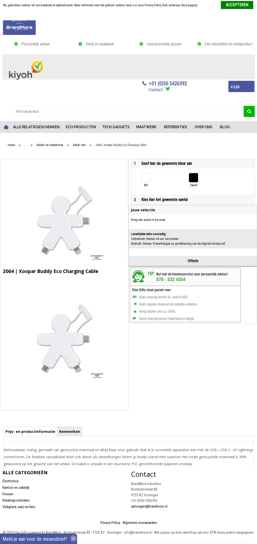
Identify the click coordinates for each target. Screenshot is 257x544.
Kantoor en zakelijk (16, 488)
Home (6, 127)
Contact (156, 89)
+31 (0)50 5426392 (168, 84)
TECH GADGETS (116, 127)
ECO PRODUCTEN (81, 127)
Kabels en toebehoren (50, 145)
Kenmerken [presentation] (69, 431)
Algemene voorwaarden (140, 522)
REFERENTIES (175, 127)
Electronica (11, 481)
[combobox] (129, 111)
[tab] (30, 431)
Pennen (8, 494)
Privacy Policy (110, 522)
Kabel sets (79, 145)
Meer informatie (208, 5)
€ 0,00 (235, 87)
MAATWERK (146, 127)
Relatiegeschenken (16, 500)
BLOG (225, 127)
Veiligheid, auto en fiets (19, 507)
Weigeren (129, 15)
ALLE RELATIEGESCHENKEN (36, 127)
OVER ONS (203, 127)
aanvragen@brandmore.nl (149, 506)
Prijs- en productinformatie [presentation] (30, 431)
